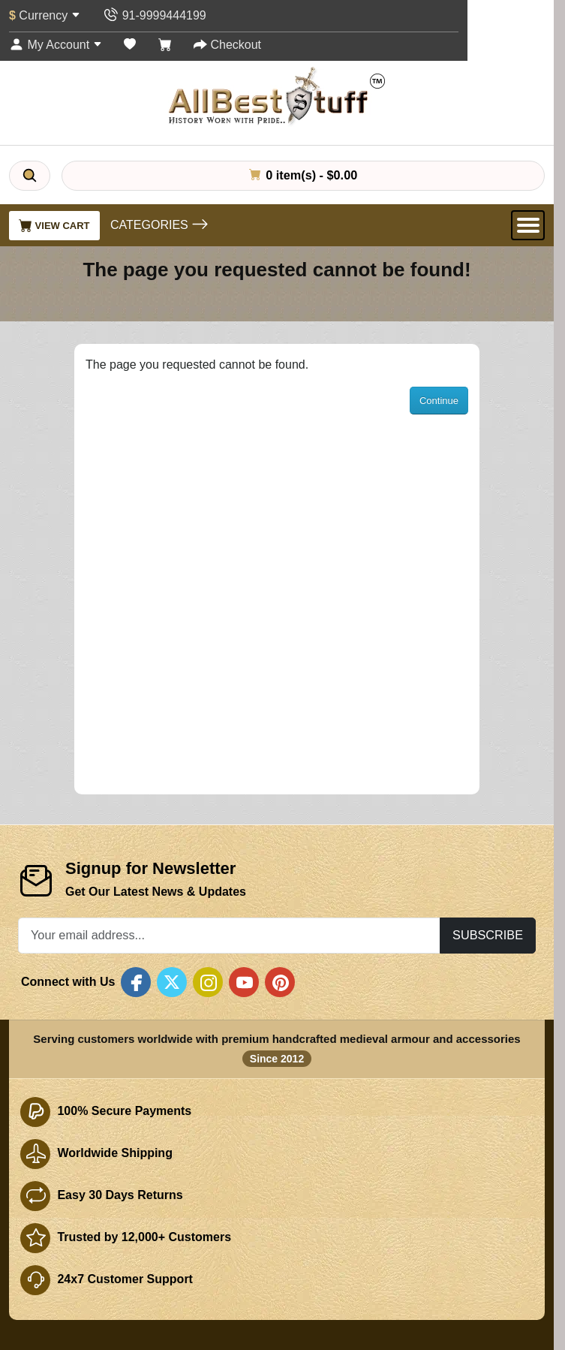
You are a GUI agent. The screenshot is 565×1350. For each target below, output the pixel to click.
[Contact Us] (154, 15)
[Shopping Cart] (165, 44)
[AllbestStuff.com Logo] (277, 95)
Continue (438, 400)
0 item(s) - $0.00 (303, 175)
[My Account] (55, 44)
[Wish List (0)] (130, 44)
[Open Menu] (528, 225)
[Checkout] (227, 44)
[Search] (29, 176)
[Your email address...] (229, 935)
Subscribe (487, 935)
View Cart (54, 225)
